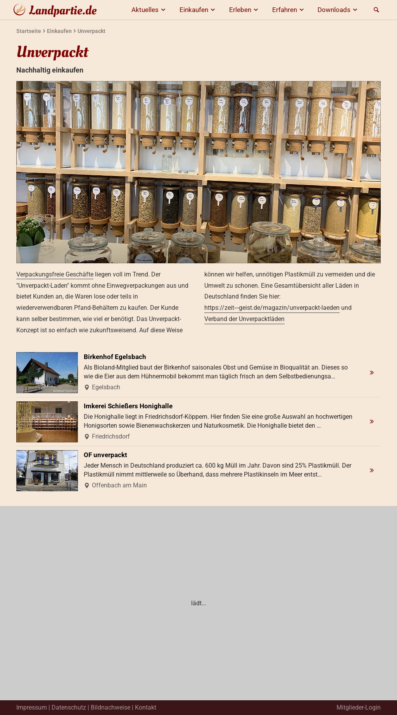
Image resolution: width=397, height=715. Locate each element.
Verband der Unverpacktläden (244, 319)
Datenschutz (69, 707)
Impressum (31, 707)
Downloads (339, 10)
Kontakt (145, 707)
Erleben (245, 10)
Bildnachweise (110, 707)
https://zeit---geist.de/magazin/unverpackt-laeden (272, 307)
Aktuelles (149, 10)
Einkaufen (198, 10)
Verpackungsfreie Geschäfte (54, 274)
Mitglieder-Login (359, 707)
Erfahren (289, 10)
